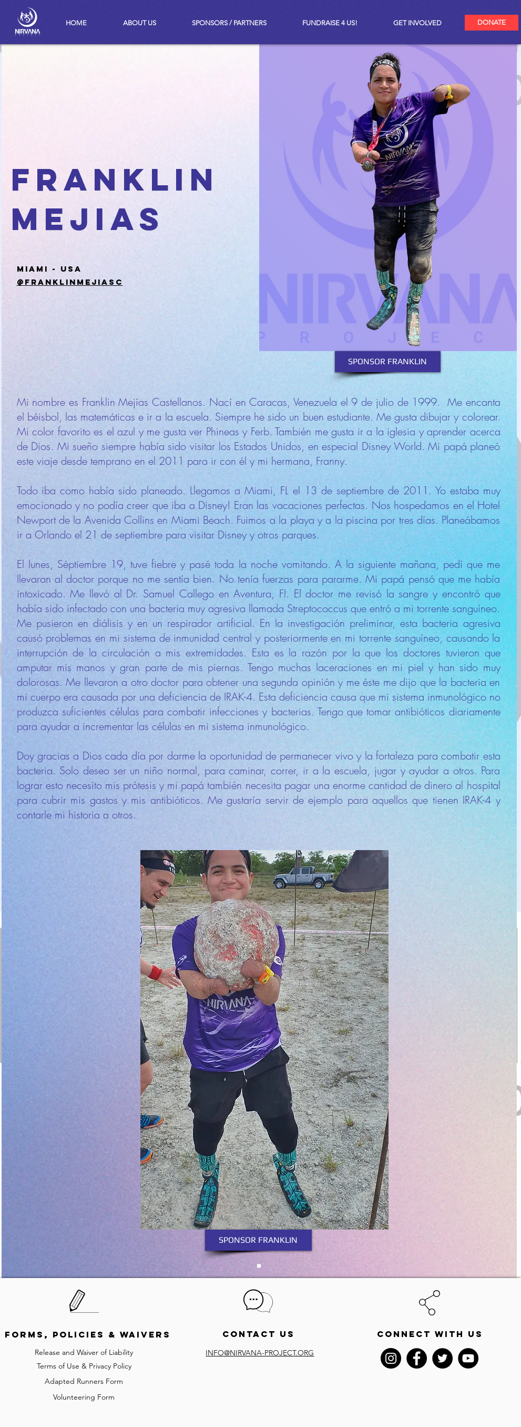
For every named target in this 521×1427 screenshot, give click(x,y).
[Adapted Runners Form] (84, 1381)
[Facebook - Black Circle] (416, 1358)
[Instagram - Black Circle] (391, 1358)
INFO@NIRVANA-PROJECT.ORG (260, 1353)
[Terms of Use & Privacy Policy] (84, 1366)
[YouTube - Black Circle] (468, 1358)
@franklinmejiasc (70, 282)
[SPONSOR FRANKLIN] (388, 361)
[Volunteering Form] (84, 1397)
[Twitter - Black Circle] (442, 1358)
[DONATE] (491, 23)
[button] (417, 23)
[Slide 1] (259, 1266)
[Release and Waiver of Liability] (84, 1352)
